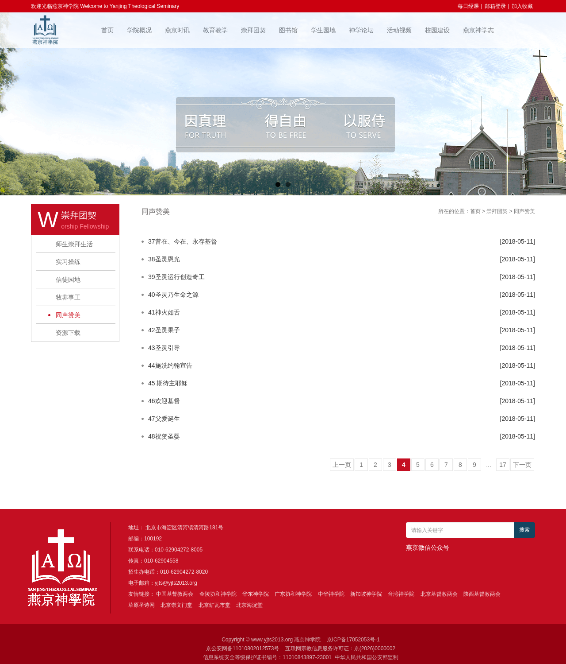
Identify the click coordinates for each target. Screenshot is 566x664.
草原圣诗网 (141, 605)
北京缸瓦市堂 (214, 605)
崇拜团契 (253, 30)
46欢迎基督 (164, 400)
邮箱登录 (495, 6)
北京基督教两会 (439, 594)
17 (502, 464)
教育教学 (215, 30)
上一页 (342, 464)
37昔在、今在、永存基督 (182, 241)
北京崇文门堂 (176, 605)
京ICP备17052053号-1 (353, 640)
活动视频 (399, 30)
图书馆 (288, 30)
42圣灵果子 (164, 330)
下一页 (522, 464)
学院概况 (139, 30)
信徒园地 (68, 279)
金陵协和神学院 (218, 594)
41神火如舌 (164, 312)
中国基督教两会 (174, 594)
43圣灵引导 (164, 347)
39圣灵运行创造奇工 (176, 276)
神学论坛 (361, 30)
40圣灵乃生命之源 (173, 294)
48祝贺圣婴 (164, 436)
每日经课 (468, 6)
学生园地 (323, 30)
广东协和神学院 (293, 594)
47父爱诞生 (164, 418)
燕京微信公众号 (427, 547)
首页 (107, 30)
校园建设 (437, 30)
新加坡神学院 (366, 594)
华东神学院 (255, 594)
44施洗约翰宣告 (170, 365)
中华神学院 (331, 594)
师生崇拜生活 (74, 244)
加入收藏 (522, 6)
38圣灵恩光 (164, 259)
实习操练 (68, 261)
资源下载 (68, 332)
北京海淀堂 (249, 605)
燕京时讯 (177, 30)
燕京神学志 (478, 30)
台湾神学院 (401, 594)
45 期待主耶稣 (167, 383)
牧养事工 (68, 297)
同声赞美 (68, 314)
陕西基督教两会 (482, 594)
